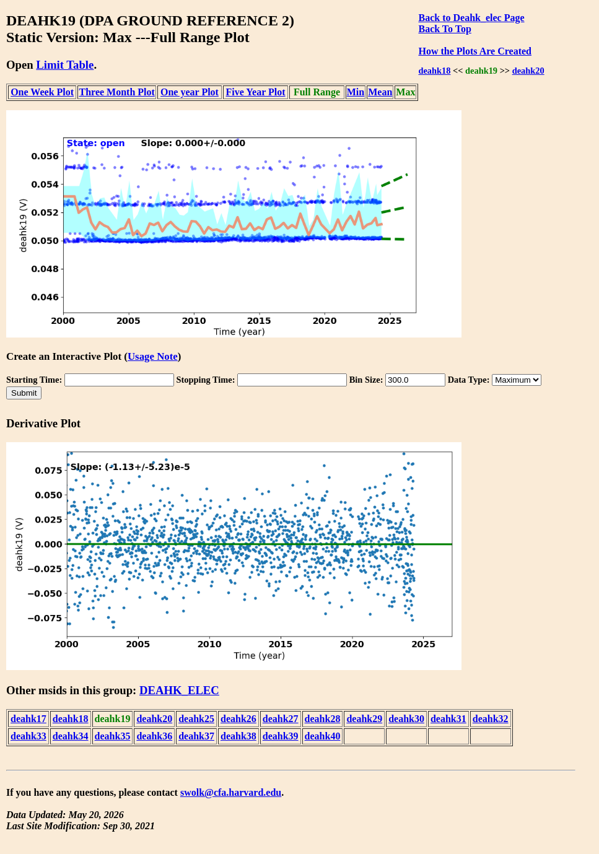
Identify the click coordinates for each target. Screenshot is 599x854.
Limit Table (65, 64)
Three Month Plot (117, 92)
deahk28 (323, 718)
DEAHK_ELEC (179, 690)
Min (355, 92)
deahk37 (196, 736)
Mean (380, 92)
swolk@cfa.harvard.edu (230, 792)
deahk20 (528, 71)
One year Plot (189, 92)
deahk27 (281, 718)
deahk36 (154, 736)
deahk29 (364, 718)
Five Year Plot (256, 92)
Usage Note (153, 356)
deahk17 (28, 718)
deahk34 (71, 736)
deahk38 (238, 736)
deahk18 (434, 71)
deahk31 (448, 718)
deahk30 (406, 718)
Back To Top (444, 29)
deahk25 (196, 718)
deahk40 (323, 736)
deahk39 (281, 736)
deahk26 (238, 718)
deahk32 (491, 718)
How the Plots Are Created (474, 51)
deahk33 (28, 736)
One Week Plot (42, 92)
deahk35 (113, 736)
